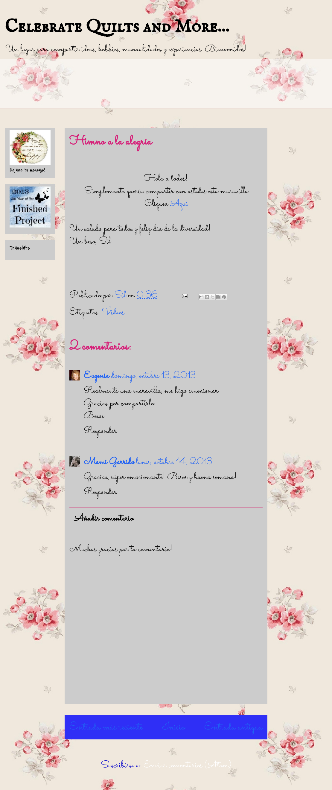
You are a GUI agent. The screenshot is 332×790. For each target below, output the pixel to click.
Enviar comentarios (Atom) (188, 765)
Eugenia (96, 376)
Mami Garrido (109, 462)
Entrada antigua (233, 727)
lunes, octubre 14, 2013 (174, 462)
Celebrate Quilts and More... (117, 27)
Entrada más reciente (106, 727)
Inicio (173, 727)
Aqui (179, 203)
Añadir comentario (103, 518)
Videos (113, 312)
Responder (100, 431)
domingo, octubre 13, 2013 (153, 376)
